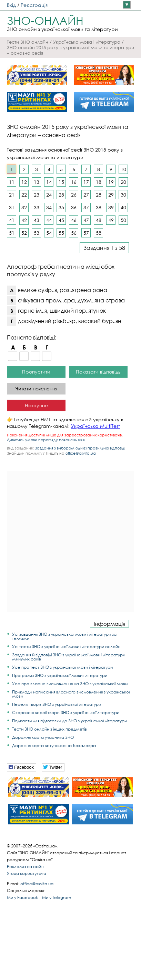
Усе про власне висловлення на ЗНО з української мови (70, 683)
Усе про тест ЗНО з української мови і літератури (62, 667)
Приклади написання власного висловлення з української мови (71, 694)
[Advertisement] (70, 541)
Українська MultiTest (95, 426)
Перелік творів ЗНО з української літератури (56, 704)
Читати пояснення (36, 388)
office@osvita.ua (81, 453)
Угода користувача (26, 873)
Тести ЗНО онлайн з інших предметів (49, 729)
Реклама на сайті (25, 866)
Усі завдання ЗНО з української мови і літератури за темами (64, 636)
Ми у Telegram (56, 897)
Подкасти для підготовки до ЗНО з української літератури (69, 720)
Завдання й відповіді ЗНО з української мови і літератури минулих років (68, 657)
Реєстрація (34, 5)
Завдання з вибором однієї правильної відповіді (80, 448)
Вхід (11, 5)
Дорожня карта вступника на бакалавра (54, 745)
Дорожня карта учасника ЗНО (43, 737)
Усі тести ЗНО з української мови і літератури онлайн (66, 646)
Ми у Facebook (22, 897)
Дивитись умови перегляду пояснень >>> (46, 439)
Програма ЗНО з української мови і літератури (59, 675)
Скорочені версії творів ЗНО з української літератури (65, 712)
